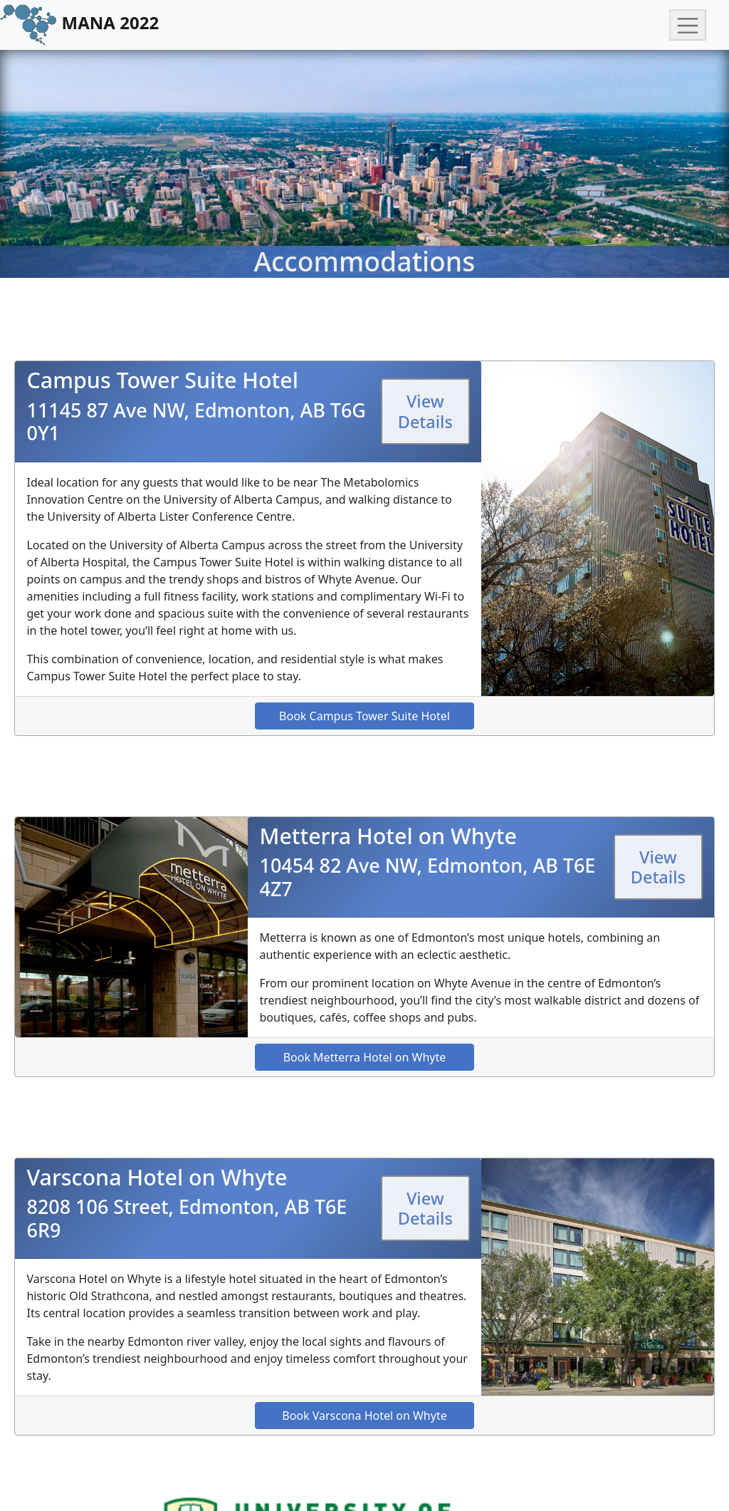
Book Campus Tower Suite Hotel (364, 716)
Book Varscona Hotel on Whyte (364, 1415)
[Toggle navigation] (687, 25)
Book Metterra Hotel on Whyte (364, 1057)
